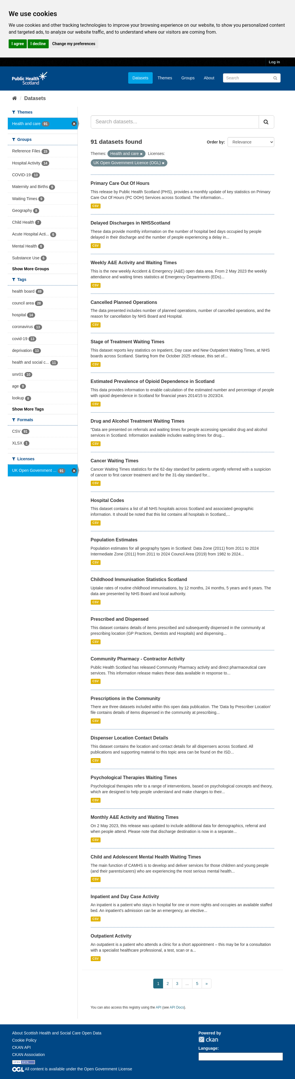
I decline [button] (38, 43)
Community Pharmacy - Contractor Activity (138, 658)
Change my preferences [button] (73, 43)
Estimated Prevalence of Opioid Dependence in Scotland (153, 381)
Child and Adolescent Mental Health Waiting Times (146, 856)
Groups (187, 78)
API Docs (177, 1007)
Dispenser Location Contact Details (129, 737)
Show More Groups (30, 269)
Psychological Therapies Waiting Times (134, 777)
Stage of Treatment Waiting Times (127, 341)
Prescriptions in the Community (125, 698)
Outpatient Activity (111, 936)
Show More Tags (28, 409)
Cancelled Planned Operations (124, 302)
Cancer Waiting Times (115, 460)
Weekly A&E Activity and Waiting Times (134, 262)
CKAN (208, 1039)
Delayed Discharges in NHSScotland (131, 223)
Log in (274, 62)
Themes (165, 78)
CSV (95, 206)
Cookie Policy (24, 1040)
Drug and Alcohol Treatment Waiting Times (138, 421)
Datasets (140, 78)
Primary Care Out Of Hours (120, 183)
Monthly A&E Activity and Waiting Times (135, 817)
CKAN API (21, 1047)
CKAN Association (28, 1054)
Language (208, 1048)
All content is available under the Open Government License (72, 1069)
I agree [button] (18, 43)
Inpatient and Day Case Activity (125, 896)
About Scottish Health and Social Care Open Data (56, 1033)
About (209, 78)
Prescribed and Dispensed (120, 619)
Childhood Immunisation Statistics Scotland (139, 579)
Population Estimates (114, 539)
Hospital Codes (107, 500)
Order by (215, 142)
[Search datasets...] (175, 122)
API (158, 1007)
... (187, 983)
